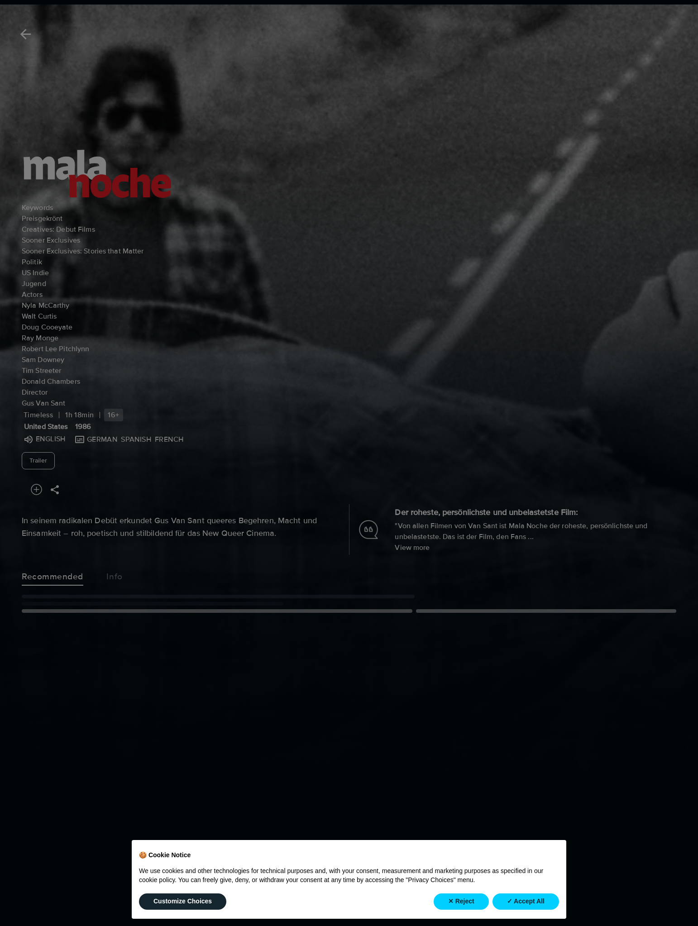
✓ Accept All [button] (526, 901)
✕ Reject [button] (461, 901)
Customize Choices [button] (182, 901)
